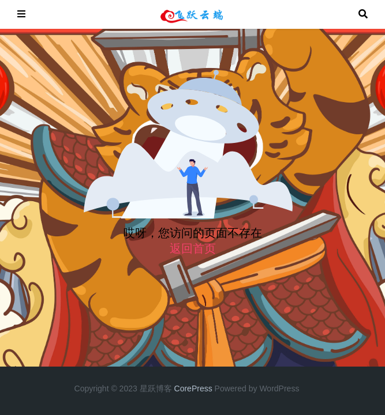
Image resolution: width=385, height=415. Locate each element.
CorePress (193, 388)
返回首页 (193, 248)
